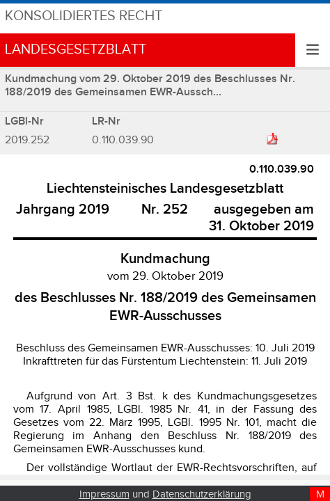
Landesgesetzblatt (75, 50)
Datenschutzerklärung (201, 494)
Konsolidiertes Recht (83, 16)
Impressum (104, 494)
